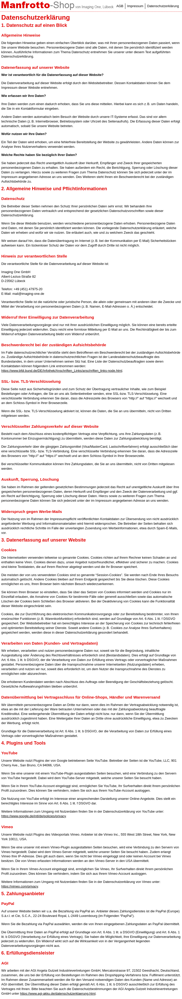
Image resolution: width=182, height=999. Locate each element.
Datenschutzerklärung (163, 6)
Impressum (135, 6)
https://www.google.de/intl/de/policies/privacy (33, 816)
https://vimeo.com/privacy (19, 886)
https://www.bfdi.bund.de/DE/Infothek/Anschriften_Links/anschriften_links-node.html (61, 371)
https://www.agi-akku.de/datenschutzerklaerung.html (57, 993)
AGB (119, 6)
